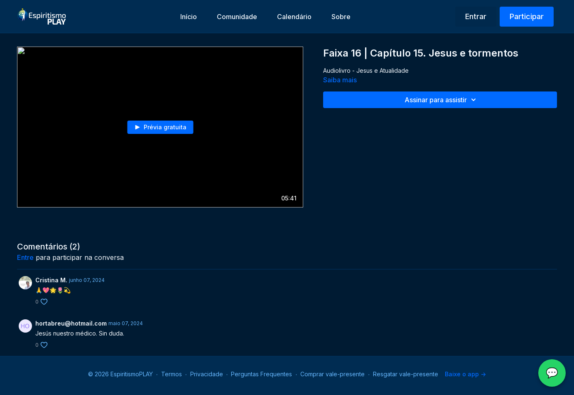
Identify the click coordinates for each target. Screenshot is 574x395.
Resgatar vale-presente (405, 374)
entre (25, 257)
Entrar (475, 16)
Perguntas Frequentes (261, 374)
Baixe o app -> (465, 374)
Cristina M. (51, 280)
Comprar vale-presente (332, 374)
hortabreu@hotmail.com (71, 323)
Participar (527, 16)
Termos (171, 374)
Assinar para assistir (441, 100)
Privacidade (206, 374)
